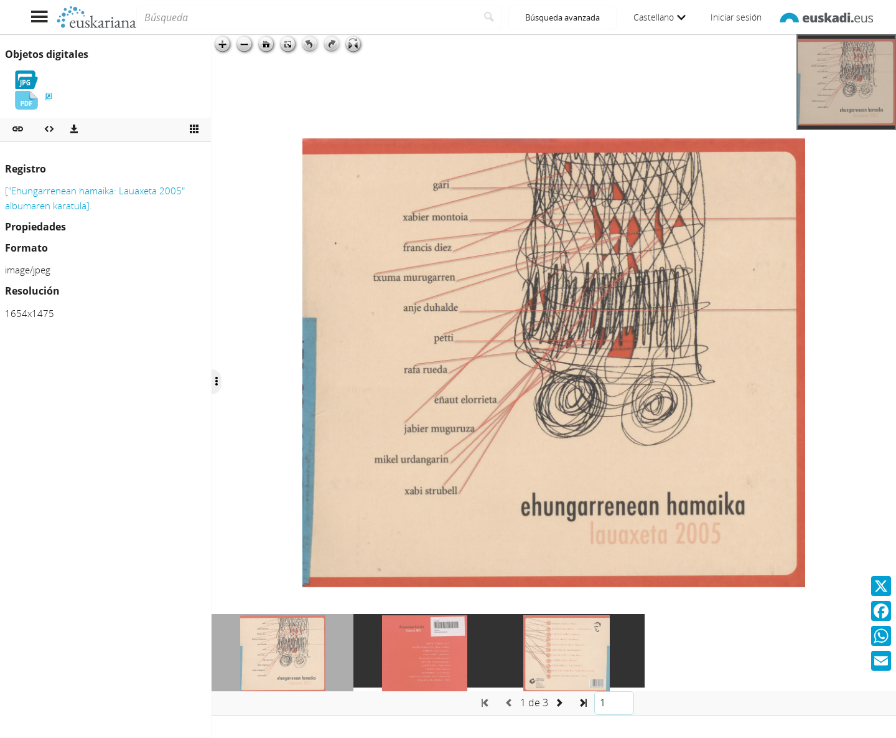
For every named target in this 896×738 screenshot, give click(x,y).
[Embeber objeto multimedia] (49, 129)
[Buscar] (489, 17)
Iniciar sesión (736, 17)
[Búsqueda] (306, 17)
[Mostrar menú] (39, 17)
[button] (17, 129)
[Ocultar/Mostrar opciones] (217, 381)
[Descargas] (74, 129)
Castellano (659, 17)
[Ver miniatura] (194, 129)
